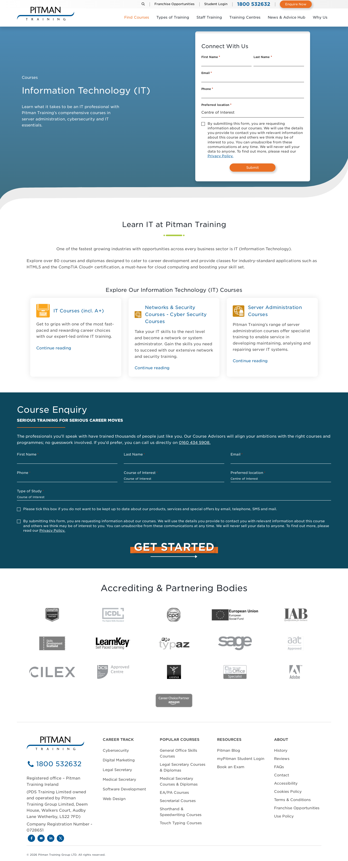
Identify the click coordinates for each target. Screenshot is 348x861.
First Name (210, 57)
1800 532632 (58, 764)
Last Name (263, 57)
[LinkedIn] (50, 838)
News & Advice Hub (286, 17)
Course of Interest (141, 473)
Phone (207, 89)
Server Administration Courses (275, 311)
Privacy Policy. (220, 156)
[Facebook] (31, 838)
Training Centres (245, 17)
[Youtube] (41, 838)
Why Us (320, 17)
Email (206, 73)
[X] (60, 838)
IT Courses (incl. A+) (78, 311)
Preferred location (216, 105)
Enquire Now (295, 4)
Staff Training (209, 17)
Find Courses (136, 17)
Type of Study (30, 491)
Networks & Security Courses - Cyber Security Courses (176, 314)
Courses (30, 77)
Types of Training (172, 17)
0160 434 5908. (194, 442)
